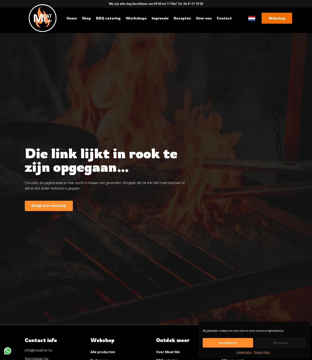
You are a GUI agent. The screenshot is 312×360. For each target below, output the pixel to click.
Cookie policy (244, 352)
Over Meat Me (168, 352)
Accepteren (228, 343)
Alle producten (102, 352)
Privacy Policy (262, 352)
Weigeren (280, 343)
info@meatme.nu (38, 350)
